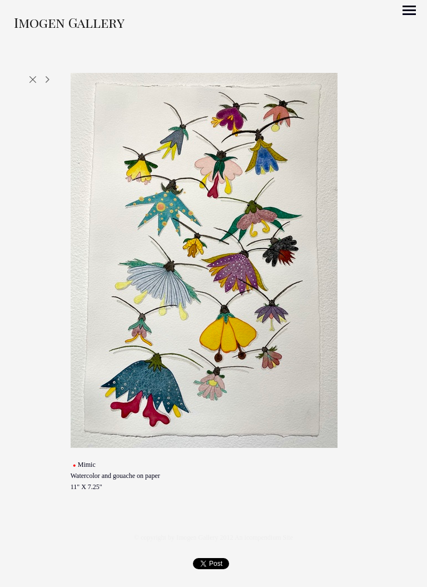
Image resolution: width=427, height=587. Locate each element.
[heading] (69, 25)
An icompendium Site (264, 537)
